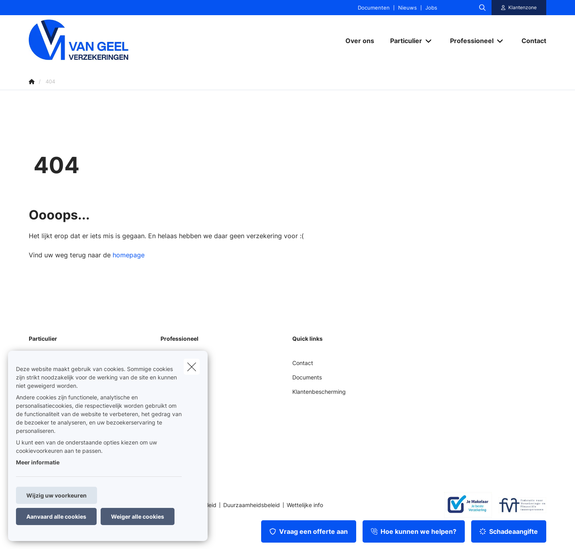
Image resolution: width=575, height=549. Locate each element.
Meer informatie (37, 462)
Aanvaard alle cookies (56, 516)
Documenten (374, 7)
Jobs (431, 7)
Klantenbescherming (319, 391)
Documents (307, 377)
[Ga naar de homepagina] (108, 40)
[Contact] (530, 40)
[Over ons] (359, 40)
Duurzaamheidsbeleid (251, 505)
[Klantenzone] (519, 7)
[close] (192, 367)
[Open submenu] (429, 40)
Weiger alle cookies (137, 516)
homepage (129, 255)
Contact (302, 362)
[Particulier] (403, 40)
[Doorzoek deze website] (482, 7)
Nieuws (407, 7)
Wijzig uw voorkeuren (56, 495)
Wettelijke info (305, 505)
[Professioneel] (469, 40)
